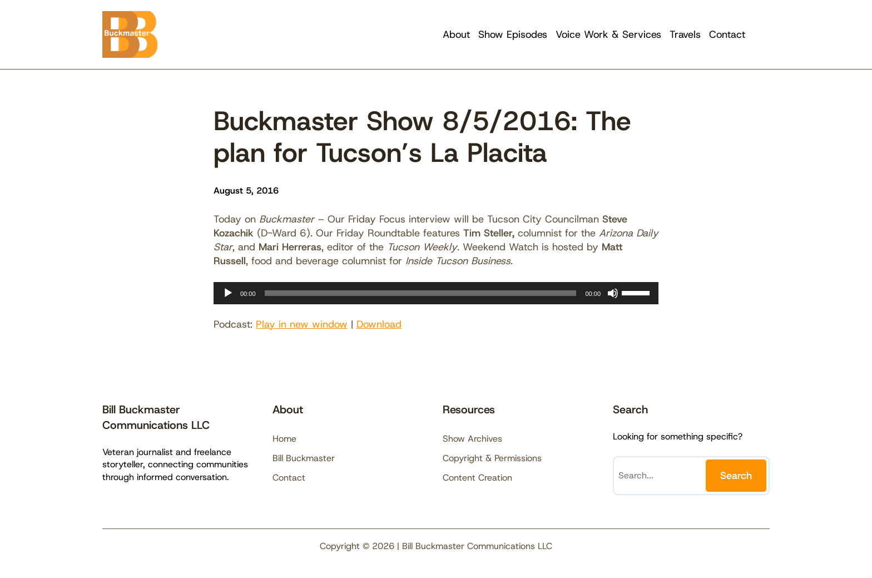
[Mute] (612, 293)
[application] (436, 293)
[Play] (228, 293)
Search (736, 475)
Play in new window (302, 324)
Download (379, 324)
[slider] (421, 293)
